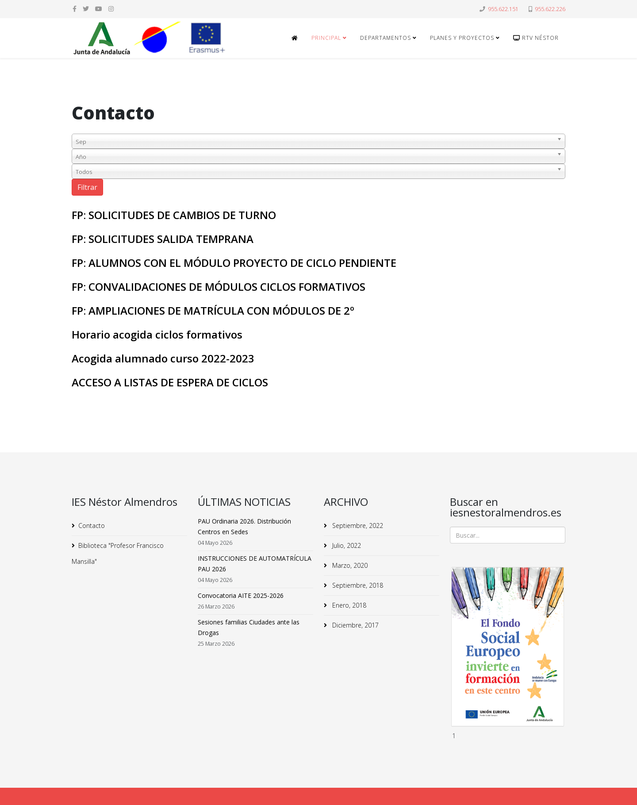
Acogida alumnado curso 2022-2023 (163, 358)
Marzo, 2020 (349, 565)
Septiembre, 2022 (356, 525)
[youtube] (98, 8)
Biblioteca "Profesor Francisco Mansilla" (118, 553)
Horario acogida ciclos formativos (157, 334)
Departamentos (385, 38)
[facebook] (75, 8)
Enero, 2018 (348, 605)
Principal (326, 38)
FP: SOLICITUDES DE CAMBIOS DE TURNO (174, 215)
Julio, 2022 (345, 545)
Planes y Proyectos (462, 38)
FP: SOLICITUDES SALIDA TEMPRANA (162, 238)
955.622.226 (550, 9)
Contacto (91, 525)
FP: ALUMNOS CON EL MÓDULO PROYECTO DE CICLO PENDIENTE (234, 262)
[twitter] (86, 8)
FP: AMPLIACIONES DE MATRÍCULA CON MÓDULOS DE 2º (213, 310)
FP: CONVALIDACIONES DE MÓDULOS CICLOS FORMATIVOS (218, 286)
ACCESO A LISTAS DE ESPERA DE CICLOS (170, 382)
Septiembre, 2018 (356, 585)
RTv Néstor (536, 38)
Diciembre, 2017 (354, 625)
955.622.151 (503, 9)
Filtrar (87, 187)
